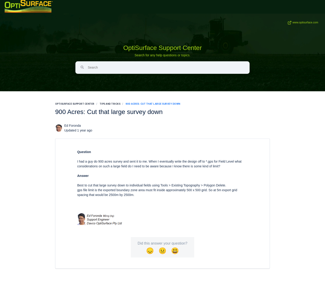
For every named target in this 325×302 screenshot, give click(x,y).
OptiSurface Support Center (162, 47)
